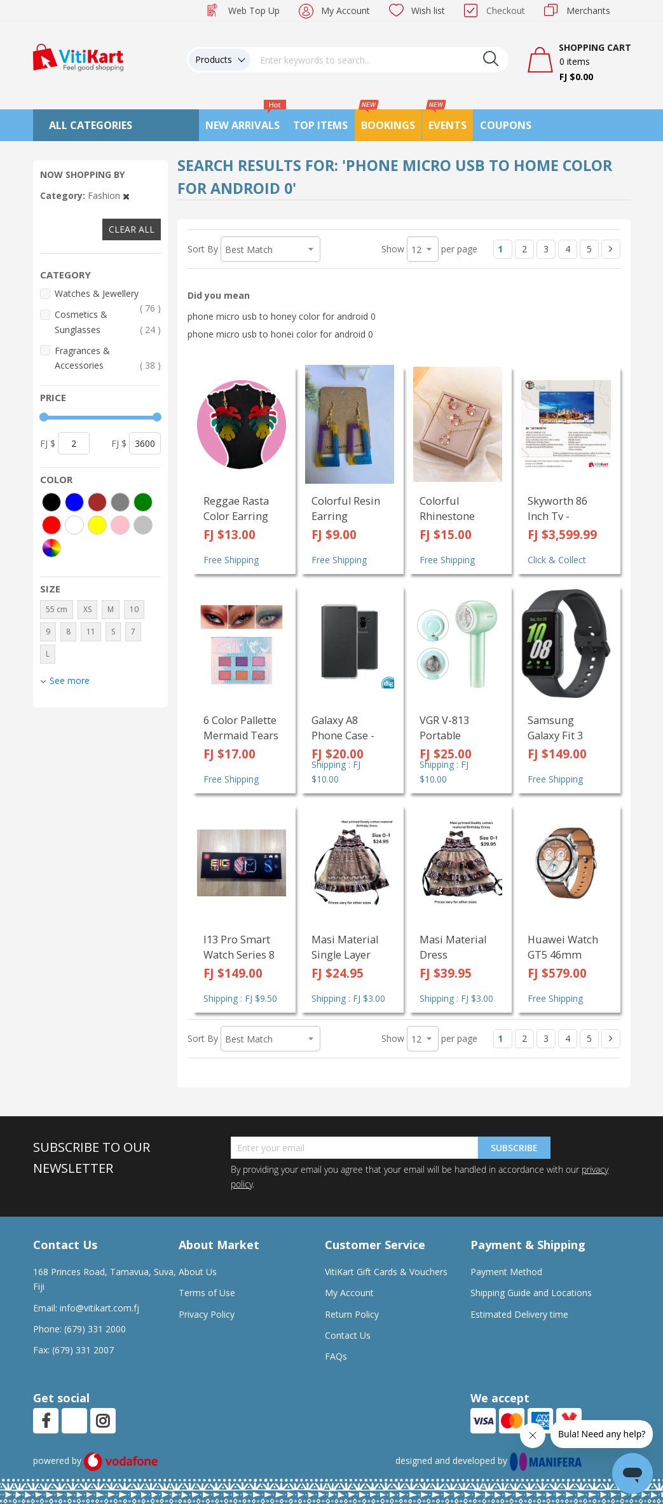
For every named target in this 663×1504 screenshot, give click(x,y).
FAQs (336, 1356)
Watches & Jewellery (108, 294)
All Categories (90, 125)
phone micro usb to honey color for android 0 (282, 316)
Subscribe (514, 1148)
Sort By (203, 249)
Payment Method (506, 1272)
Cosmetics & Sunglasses (108, 322)
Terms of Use (207, 1293)
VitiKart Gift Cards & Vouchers (386, 1272)
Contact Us (348, 1335)
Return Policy (352, 1314)
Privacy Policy (207, 1314)
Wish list (428, 10)
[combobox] (379, 59)
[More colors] (51, 548)
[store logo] (78, 56)
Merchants (588, 10)
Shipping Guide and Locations (531, 1293)
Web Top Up (254, 10)
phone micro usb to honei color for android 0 (280, 334)
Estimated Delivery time (519, 1314)
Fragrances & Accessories (108, 359)
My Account (345, 10)
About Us (198, 1272)
